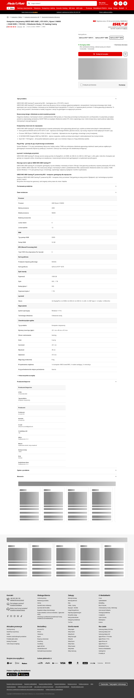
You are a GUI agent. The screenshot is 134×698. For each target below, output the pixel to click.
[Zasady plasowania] (11, 687)
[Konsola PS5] (40, 629)
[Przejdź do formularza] (16, 605)
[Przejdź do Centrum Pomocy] (17, 610)
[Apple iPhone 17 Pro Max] (105, 636)
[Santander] (107, 663)
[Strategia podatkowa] (104, 612)
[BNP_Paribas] (55, 663)
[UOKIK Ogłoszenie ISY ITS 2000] (25, 687)
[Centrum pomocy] (41, 598)
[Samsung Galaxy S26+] (105, 632)
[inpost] (17, 663)
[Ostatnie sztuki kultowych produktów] (16, 636)
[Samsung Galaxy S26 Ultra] (106, 629)
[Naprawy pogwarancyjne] (74, 612)
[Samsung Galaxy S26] (104, 634)
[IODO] (92, 684)
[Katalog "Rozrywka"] (12, 641)
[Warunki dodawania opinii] (77, 687)
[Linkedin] (18, 616)
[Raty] (69, 603)
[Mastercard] (70, 663)
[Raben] (24, 663)
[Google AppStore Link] (23, 674)
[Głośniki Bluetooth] (42, 648)
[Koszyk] (125, 3)
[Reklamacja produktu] (43, 600)
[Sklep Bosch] (71, 634)
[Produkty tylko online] (12, 639)
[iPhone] (39, 632)
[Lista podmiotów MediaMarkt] (62, 687)
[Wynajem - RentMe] (73, 608)
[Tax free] (70, 622)
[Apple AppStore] (12, 674)
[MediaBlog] (101, 603)
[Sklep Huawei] (71, 646)
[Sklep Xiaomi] (71, 632)
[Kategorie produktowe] (74, 620)
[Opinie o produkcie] (11, 27)
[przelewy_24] (40, 663)
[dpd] (9, 663)
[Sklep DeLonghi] (72, 636)
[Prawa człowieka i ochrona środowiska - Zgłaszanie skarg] (51, 613)
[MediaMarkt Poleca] (104, 646)
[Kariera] (101, 622)
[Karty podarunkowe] (73, 617)
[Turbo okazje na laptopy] (13, 644)
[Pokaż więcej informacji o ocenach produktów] (24, 26)
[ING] (92, 663)
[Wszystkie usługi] (72, 615)
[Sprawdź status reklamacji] (44, 605)
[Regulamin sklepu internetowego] (46, 610)
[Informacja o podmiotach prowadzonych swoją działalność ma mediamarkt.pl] (51, 617)
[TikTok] (22, 616)
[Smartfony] (40, 641)
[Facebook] (8, 616)
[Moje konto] (116, 3)
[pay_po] (47, 663)
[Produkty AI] (102, 653)
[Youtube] (12, 616)
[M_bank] (85, 663)
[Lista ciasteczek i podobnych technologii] (43, 687)
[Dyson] (39, 636)
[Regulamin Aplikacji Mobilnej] (45, 684)
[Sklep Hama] (71, 644)
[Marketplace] (102, 620)
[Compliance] (102, 615)
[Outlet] (8, 634)
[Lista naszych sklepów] (104, 610)
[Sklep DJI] (70, 639)
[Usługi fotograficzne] (73, 610)
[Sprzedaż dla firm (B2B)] (43, 608)
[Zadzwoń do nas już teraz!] (17, 600)
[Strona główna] (8, 17)
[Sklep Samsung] (72, 651)
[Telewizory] (40, 634)
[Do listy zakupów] (120, 3)
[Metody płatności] (72, 600)
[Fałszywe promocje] (72, 684)
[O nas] (100, 598)
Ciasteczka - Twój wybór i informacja (113, 684)
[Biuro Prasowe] (102, 605)
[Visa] (62, 663)
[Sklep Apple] (71, 629)
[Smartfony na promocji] (13, 632)
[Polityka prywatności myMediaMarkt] (54, 689)
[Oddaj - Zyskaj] (72, 605)
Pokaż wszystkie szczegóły (26, 375)
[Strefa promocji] (11, 629)
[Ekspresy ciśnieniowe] (42, 639)
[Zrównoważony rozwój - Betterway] (108, 608)
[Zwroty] (39, 603)
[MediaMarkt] (16, 3)
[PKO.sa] (100, 663)
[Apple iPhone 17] (103, 644)
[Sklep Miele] (71, 648)
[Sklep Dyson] (71, 641)
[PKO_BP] (77, 663)
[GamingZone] (102, 651)
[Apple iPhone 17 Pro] (104, 639)
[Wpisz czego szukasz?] (29, 3)
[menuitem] (24, 8)
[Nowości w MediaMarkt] (105, 648)
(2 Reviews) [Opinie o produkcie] (19, 26)
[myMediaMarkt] (103, 600)
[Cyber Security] (102, 617)
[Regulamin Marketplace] (60, 684)
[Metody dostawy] (72, 598)
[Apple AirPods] (41, 646)
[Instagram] (15, 616)
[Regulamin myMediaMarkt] (30, 684)
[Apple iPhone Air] (103, 641)
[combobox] (63, 3)
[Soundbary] (40, 644)
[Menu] (11, 8)
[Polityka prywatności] (84, 684)
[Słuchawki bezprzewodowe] (44, 651)
